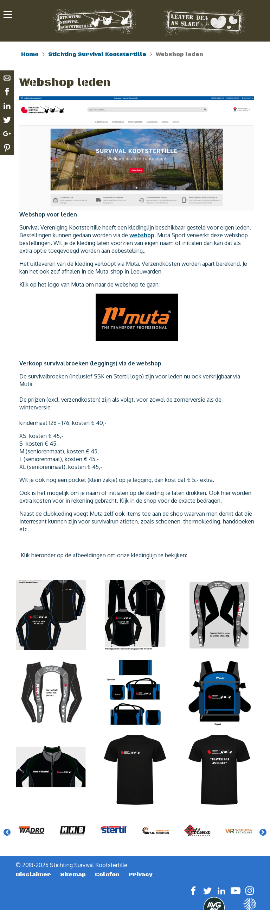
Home (30, 54)
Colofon (107, 874)
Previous (7, 832)
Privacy (141, 874)
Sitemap (73, 874)
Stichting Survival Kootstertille (97, 54)
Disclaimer (33, 874)
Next (262, 832)
